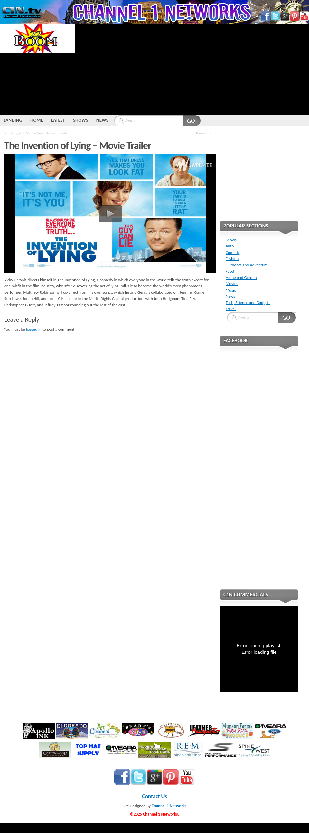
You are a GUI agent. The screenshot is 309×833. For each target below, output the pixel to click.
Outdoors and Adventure (247, 265)
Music (231, 290)
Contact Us (154, 796)
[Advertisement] (161, 69)
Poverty (201, 133)
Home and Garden (241, 277)
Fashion (232, 258)
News (230, 296)
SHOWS (80, 120)
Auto (230, 246)
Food (230, 271)
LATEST (58, 120)
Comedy (232, 252)
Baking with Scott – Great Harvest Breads (38, 133)
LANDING (13, 120)
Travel (231, 308)
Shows (231, 239)
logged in (34, 329)
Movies (232, 283)
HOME (36, 120)
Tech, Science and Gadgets (248, 302)
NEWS (102, 120)
